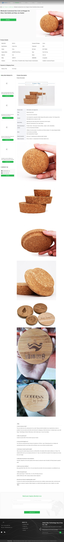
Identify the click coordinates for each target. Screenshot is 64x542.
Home (11, 2)
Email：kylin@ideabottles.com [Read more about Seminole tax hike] (6, 527)
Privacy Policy (9, 540)
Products (17, 2)
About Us (23, 2)
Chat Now (8, 19)
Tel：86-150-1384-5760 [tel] (5, 525)
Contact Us (29, 2)
